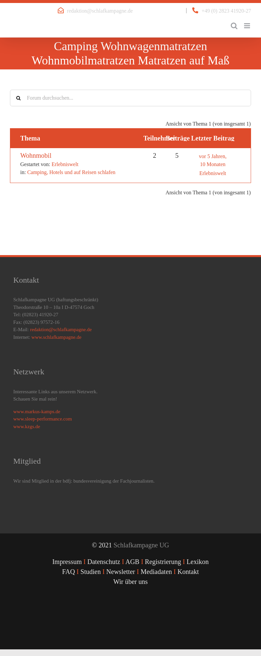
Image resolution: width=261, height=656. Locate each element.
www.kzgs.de (26, 426)
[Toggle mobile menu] (247, 25)
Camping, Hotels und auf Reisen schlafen (71, 172)
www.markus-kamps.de (36, 411)
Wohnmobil (35, 155)
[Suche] (18, 98)
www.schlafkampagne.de (57, 337)
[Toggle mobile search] (234, 25)
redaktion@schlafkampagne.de (100, 11)
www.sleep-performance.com (42, 419)
